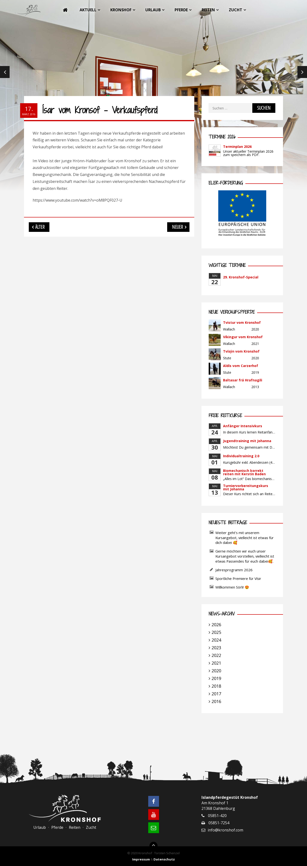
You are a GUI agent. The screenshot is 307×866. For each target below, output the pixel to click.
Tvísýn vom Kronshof (241, 351)
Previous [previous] (5, 72)
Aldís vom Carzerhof (240, 365)
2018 (216, 686)
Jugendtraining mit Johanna (247, 441)
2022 (216, 655)
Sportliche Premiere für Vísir (238, 578)
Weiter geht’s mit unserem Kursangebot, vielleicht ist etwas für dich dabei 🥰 (244, 537)
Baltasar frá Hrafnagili (242, 380)
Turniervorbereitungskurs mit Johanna (245, 487)
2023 (216, 647)
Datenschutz (164, 859)
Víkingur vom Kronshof (243, 337)
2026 (216, 624)
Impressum (141, 859)
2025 (216, 632)
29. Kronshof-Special (240, 277)
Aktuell (88, 9)
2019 (216, 678)
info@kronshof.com (225, 830)
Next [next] (302, 72)
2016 (216, 701)
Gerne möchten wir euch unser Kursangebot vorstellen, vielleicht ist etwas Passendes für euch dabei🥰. (244, 556)
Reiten (208, 9)
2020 (216, 671)
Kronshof (120, 9)
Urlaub (153, 9)
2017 (216, 694)
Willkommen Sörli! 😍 (232, 587)
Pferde (181, 9)
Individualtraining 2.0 (241, 456)
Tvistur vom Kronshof (242, 322)
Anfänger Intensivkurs (242, 426)
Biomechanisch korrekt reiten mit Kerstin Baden (244, 472)
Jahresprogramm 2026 (234, 569)
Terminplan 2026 (237, 146)
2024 (216, 640)
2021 (216, 663)
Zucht (235, 9)
